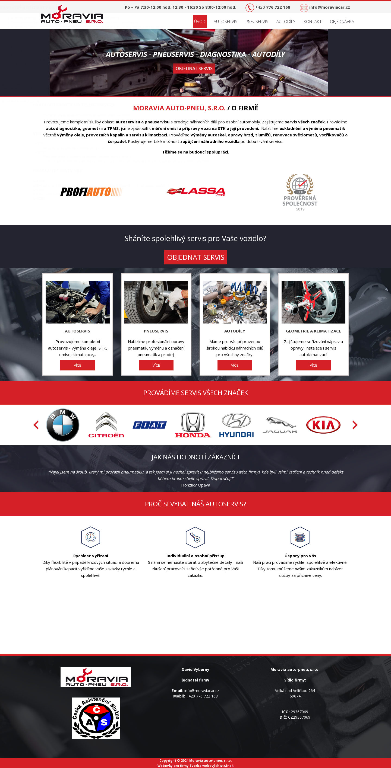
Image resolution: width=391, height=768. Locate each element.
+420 (272, 7)
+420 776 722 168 (202, 696)
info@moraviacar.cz (201, 690)
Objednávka (342, 21)
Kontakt (313, 21)
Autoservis (225, 21)
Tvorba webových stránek (212, 765)
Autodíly (285, 21)
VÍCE (77, 365)
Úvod (200, 21)
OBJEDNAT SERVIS (195, 257)
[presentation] (35, 424)
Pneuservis (256, 21)
